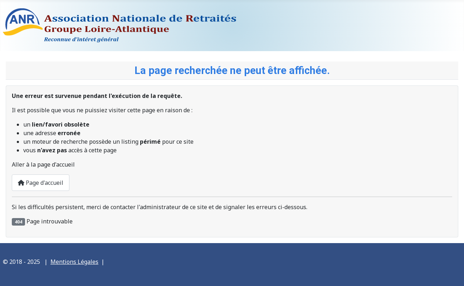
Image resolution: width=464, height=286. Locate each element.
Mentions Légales (74, 262)
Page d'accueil (40, 183)
